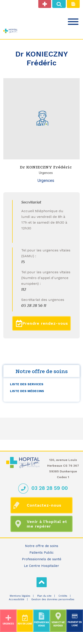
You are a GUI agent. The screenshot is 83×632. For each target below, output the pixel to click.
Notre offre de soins (41, 546)
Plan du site (44, 595)
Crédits (62, 595)
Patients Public (41, 553)
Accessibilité (16, 599)
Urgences (45, 180)
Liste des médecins (27, 391)
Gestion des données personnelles (52, 599)
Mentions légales (20, 595)
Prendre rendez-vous (42, 323)
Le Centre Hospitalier (41, 566)
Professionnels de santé (41, 559)
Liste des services (26, 384)
